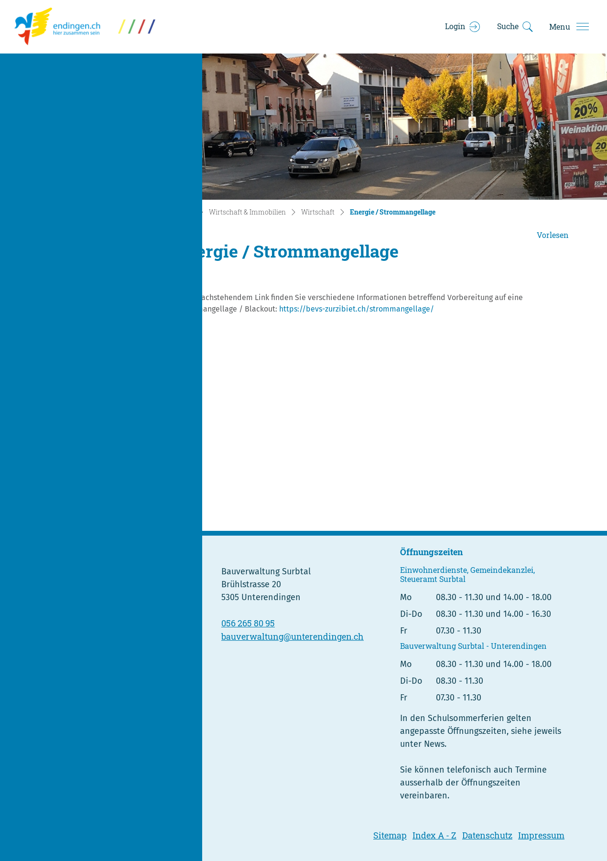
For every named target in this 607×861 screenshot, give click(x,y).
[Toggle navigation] (569, 27)
